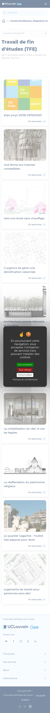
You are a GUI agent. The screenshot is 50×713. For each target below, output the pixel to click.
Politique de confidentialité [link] (25, 379)
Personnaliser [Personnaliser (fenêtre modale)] (25, 375)
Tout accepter (25, 364)
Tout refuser (25, 370)
